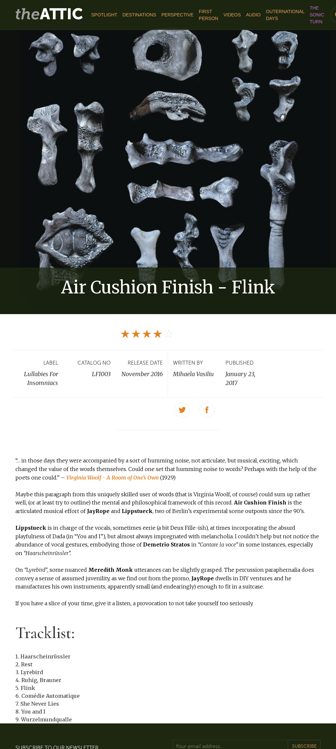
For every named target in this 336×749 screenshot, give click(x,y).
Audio (253, 14)
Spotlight (104, 14)
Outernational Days (285, 15)
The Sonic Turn (317, 14)
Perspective (177, 14)
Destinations (139, 14)
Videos (232, 14)
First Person (208, 15)
